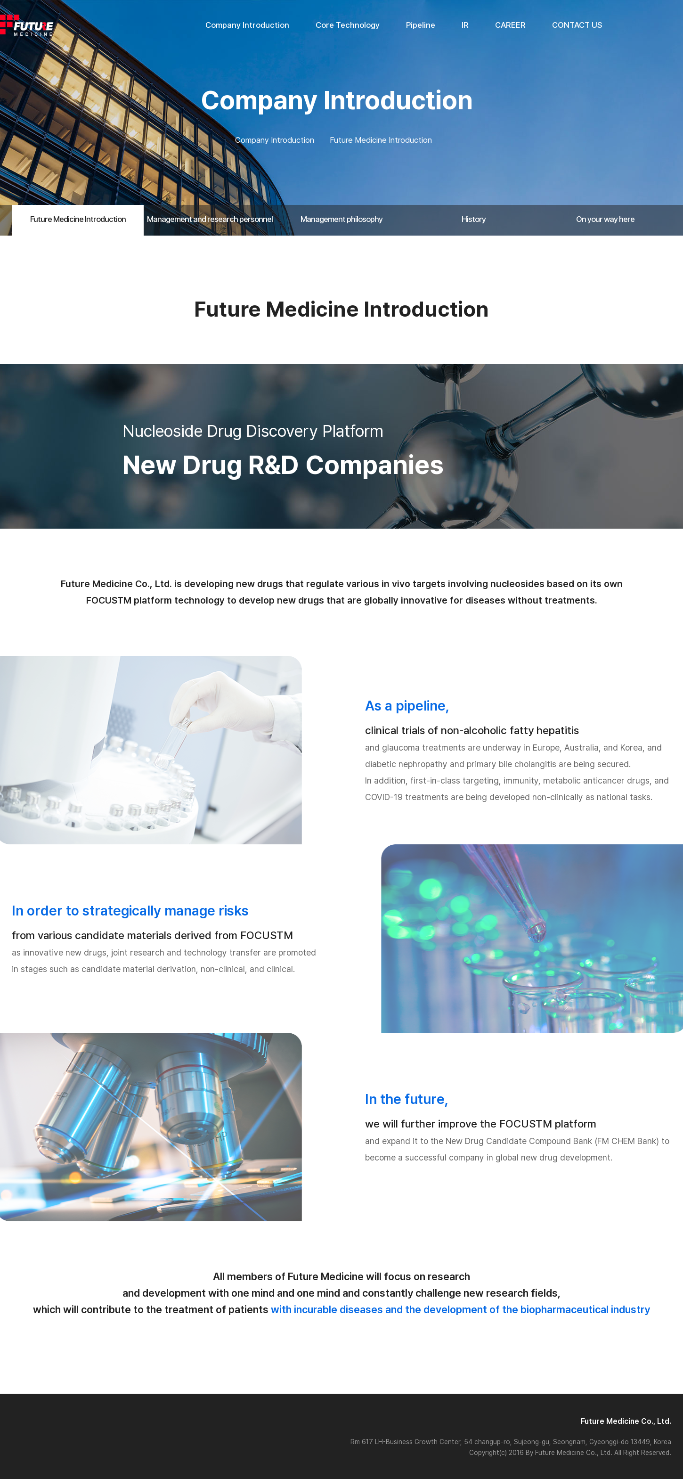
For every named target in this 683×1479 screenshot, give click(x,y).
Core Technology (348, 25)
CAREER (510, 25)
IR (465, 25)
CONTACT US (577, 25)
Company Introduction (247, 25)
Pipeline (420, 25)
